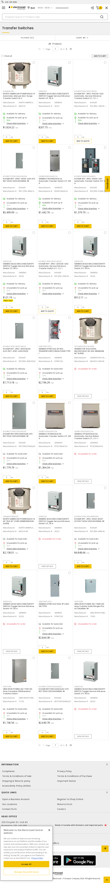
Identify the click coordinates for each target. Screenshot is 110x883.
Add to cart (12, 141)
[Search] (55, 17)
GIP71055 (78, 601)
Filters (27, 38)
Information (55, 764)
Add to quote (83, 141)
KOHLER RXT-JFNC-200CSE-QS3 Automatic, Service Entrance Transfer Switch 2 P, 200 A (53, 266)
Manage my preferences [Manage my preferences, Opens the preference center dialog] (26, 872)
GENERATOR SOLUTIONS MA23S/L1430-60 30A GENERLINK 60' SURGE (89, 351)
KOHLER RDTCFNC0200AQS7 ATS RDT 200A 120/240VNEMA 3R (54, 690)
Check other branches (16, 123)
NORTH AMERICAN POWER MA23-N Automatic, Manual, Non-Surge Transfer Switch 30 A (19, 95)
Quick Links (55, 792)
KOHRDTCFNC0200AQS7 (50, 686)
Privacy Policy (64, 771)
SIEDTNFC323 (45, 601)
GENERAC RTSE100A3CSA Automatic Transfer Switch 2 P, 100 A (55, 436)
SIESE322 (7, 601)
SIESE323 (78, 261)
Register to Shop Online (70, 799)
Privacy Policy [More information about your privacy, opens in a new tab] (37, 858)
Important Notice (66, 781)
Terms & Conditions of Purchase (74, 776)
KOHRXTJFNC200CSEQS (50, 261)
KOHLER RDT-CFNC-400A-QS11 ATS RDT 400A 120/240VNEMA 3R (19, 180)
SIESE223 (78, 686)
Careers (61, 809)
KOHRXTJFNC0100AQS (85, 176)
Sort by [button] (81, 38)
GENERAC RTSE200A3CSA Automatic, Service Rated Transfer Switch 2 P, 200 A (86, 436)
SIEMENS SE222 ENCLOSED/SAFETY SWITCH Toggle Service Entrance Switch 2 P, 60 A (18, 266)
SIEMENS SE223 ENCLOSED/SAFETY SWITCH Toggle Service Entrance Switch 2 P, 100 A (90, 691)
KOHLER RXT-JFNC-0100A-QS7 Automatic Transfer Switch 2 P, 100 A (90, 181)
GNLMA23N (8, 91)
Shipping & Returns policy (16, 781)
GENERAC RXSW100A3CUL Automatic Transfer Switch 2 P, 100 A (55, 181)
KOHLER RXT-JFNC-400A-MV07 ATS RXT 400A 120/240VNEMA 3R (89, 520)
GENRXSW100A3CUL (48, 176)
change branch (62, 8)
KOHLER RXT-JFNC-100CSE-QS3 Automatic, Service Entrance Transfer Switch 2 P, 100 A (89, 95)
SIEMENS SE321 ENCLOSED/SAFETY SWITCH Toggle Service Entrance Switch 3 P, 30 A (54, 95)
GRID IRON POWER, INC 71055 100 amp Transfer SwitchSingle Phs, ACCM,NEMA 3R (89, 606)
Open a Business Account (16, 799)
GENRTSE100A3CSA (48, 431)
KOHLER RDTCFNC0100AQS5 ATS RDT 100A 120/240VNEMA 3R (18, 435)
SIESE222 (7, 261)
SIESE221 (43, 516)
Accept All (26, 864)
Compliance (8, 771)
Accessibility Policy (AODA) (16, 785)
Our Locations (9, 804)
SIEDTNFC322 (45, 346)
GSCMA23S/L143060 (84, 346)
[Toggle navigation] (3, 8)
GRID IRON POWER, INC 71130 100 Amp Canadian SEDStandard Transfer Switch (17, 691)
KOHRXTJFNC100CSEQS (85, 91)
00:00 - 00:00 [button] (44, 8)
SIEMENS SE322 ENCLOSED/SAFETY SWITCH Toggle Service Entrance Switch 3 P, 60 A (18, 606)
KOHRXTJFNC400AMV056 (86, 516)
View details (83, 396)
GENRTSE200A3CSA (83, 431)
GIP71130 (7, 686)
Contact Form (9, 809)
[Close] (49, 830)
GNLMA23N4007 (11, 516)
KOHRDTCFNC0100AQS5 (14, 431)
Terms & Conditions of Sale (17, 776)
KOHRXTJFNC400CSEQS (14, 346)
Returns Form (64, 804)
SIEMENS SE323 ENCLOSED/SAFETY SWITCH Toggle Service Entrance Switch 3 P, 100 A (90, 266)
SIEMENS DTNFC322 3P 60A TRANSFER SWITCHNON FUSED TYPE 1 (54, 351)
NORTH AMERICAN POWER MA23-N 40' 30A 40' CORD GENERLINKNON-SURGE (19, 521)
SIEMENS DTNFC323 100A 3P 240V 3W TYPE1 (54, 605)
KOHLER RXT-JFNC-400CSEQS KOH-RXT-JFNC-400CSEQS (17, 350)
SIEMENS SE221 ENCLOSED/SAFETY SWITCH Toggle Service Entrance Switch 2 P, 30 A (54, 521)
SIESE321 (43, 91)
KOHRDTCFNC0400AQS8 (15, 176)
